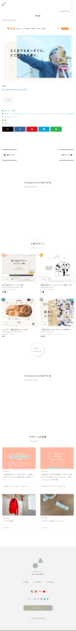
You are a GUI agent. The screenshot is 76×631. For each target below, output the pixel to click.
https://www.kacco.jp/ (46, 287)
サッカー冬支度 (8, 521)
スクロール (46, 113)
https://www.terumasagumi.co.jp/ (15, 89)
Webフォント (9, 113)
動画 (72, 113)
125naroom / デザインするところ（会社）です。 (16, 486)
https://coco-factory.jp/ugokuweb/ (11, 287)
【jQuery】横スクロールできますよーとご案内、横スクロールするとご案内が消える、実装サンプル (19, 477)
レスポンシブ (61, 113)
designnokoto (41, 618)
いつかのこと (7, 527)
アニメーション (37, 113)
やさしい (6, 289)
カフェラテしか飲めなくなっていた (53, 521)
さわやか (7, 116)
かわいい (44, 289)
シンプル (13, 289)
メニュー (53, 113)
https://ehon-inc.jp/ (45, 331)
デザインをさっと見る (8, 100)
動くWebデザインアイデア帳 (12, 285)
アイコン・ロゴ (27, 113)
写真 (68, 113)
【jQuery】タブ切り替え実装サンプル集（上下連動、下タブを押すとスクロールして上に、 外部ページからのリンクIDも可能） (57, 477)
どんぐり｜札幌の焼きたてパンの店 (15, 329)
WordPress (18, 113)
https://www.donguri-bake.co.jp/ (11, 331)
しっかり (14, 116)
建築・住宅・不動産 (9, 110)
